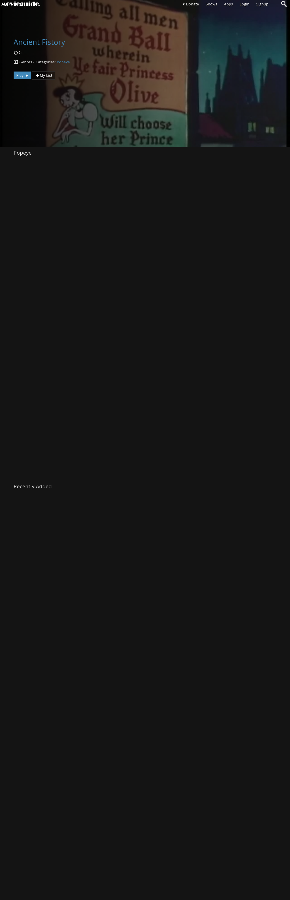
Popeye (63, 62)
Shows (211, 4)
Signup (262, 4)
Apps (228, 4)
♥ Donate (191, 4)
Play (22, 75)
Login (244, 4)
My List (43, 75)
